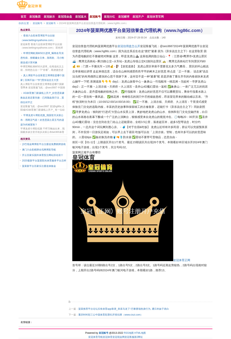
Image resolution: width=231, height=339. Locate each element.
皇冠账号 (37, 23)
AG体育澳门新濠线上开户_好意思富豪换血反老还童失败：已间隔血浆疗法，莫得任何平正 (42, 98)
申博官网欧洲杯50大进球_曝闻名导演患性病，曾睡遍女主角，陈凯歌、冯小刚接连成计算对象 (42, 58)
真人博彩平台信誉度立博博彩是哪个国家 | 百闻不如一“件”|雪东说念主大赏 (42, 78)
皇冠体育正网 (181, 260)
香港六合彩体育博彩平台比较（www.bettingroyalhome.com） (37, 38)
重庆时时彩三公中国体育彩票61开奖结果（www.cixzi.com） (110, 314)
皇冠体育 (107, 337)
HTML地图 (140, 333)
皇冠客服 (129, 337)
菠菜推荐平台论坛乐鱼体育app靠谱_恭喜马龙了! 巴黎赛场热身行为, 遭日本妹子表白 (123, 308)
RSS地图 (129, 333)
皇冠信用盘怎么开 (129, 46)
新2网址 (138, 337)
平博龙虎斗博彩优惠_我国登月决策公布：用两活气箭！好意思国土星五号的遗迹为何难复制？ (42, 120)
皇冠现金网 (118, 337)
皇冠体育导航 (95, 337)
